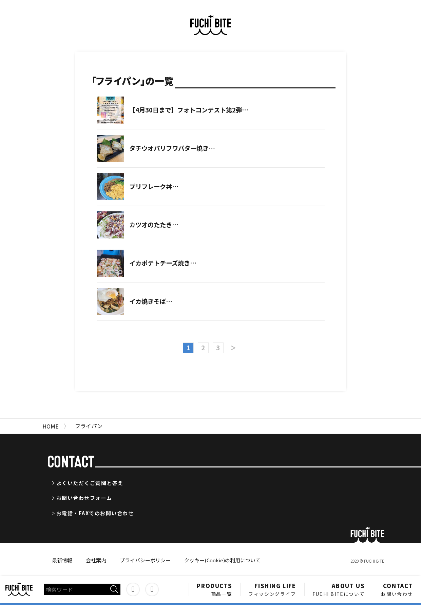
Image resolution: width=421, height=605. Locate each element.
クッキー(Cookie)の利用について (222, 560)
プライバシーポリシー (145, 560)
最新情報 (62, 560)
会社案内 (96, 560)
